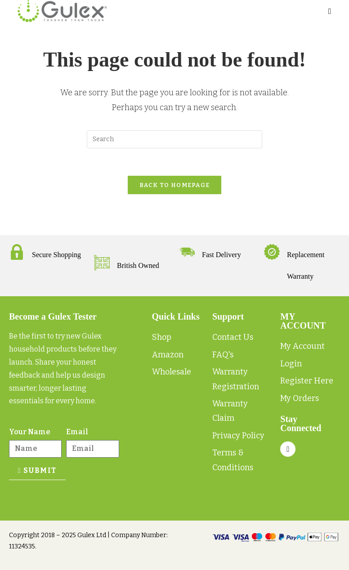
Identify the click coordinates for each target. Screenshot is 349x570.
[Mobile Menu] (329, 11)
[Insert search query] (174, 139)
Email (77, 432)
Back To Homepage (174, 185)
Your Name (29, 432)
